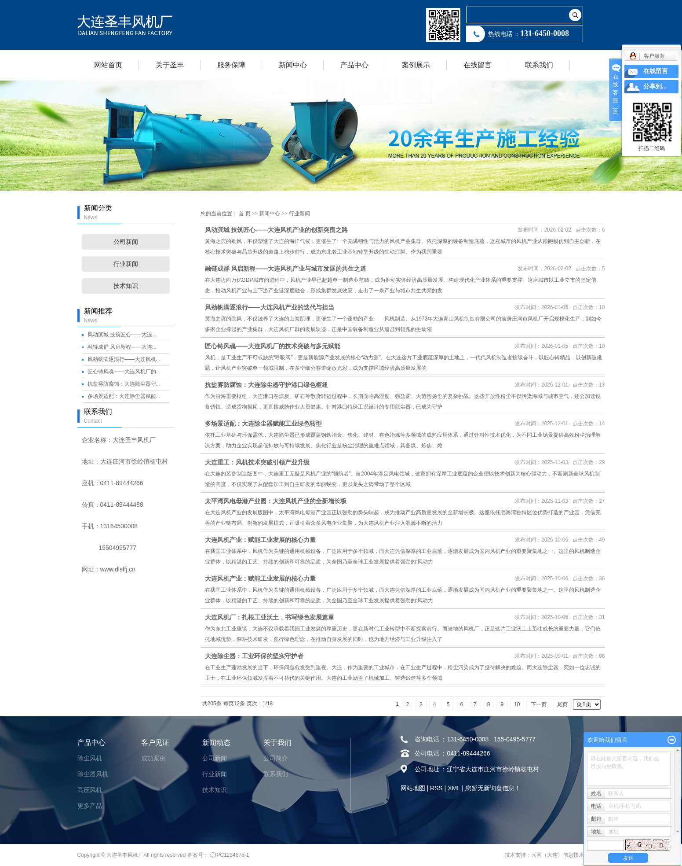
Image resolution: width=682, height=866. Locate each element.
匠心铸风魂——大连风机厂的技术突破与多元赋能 (272, 346)
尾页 (562, 704)
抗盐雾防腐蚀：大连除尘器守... (124, 384)
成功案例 (153, 758)
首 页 (245, 213)
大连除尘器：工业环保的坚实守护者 (254, 656)
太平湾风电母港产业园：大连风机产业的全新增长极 (275, 501)
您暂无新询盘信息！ (493, 788)
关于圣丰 (170, 65)
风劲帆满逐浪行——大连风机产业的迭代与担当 (269, 307)
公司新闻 (125, 242)
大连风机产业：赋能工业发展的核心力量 (260, 539)
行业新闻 (125, 264)
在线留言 (477, 65)
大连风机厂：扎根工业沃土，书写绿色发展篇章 (269, 617)
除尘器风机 (92, 774)
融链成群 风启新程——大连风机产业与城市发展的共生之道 (286, 268)
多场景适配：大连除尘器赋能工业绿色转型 (263, 423)
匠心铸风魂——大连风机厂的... (124, 372)
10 (517, 704)
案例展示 (416, 65)
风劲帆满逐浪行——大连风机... (124, 359)
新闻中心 (293, 65)
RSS (436, 788)
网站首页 (108, 65)
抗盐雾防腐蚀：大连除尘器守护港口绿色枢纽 (266, 384)
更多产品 (89, 805)
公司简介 (275, 758)
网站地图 (413, 788)
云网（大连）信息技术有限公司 (568, 855)
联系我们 (539, 65)
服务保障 (231, 65)
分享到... (655, 86)
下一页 (539, 704)
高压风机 (89, 789)
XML (454, 788)
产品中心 (354, 65)
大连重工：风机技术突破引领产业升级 (257, 462)
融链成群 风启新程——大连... (122, 347)
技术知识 (125, 286)
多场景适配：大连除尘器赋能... (124, 396)
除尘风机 (89, 758)
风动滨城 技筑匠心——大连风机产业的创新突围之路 (276, 229)
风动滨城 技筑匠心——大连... (122, 335)
